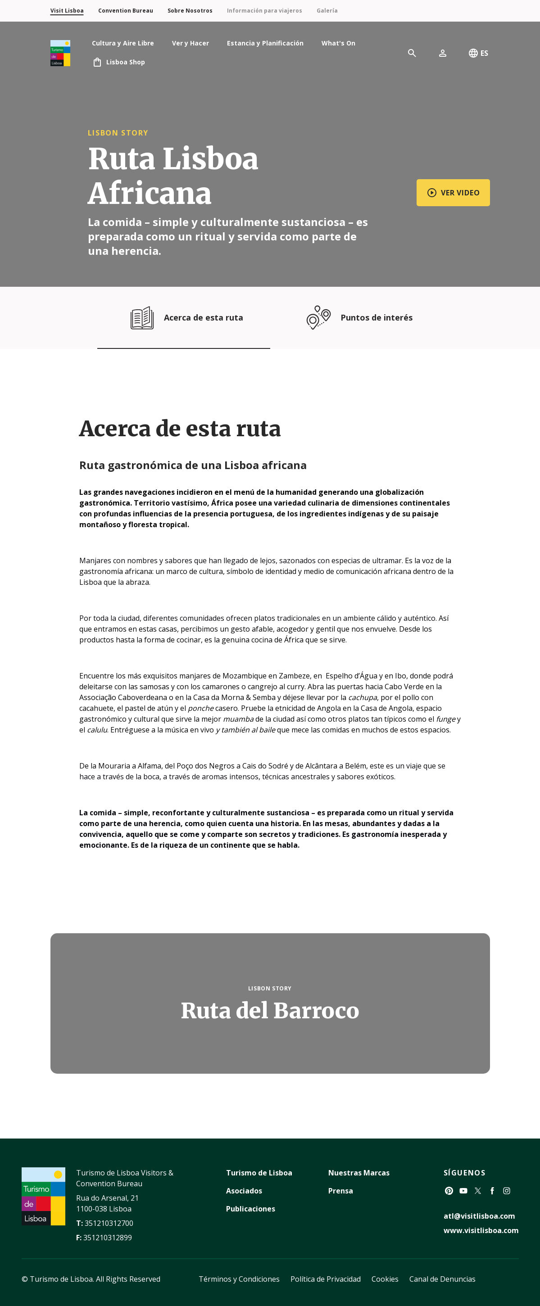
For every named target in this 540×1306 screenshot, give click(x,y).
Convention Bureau (125, 10)
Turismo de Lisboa (259, 1173)
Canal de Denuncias (442, 1279)
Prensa (340, 1191)
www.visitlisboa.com (481, 1230)
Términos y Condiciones (239, 1279)
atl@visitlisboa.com (479, 1216)
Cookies (385, 1279)
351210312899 (107, 1238)
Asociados (244, 1191)
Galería (327, 10)
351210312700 (109, 1223)
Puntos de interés (357, 317)
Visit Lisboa (67, 10)
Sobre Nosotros (190, 10)
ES (478, 53)
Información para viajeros (264, 10)
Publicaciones (250, 1209)
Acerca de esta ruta (183, 317)
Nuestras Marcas (359, 1173)
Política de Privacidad (325, 1279)
